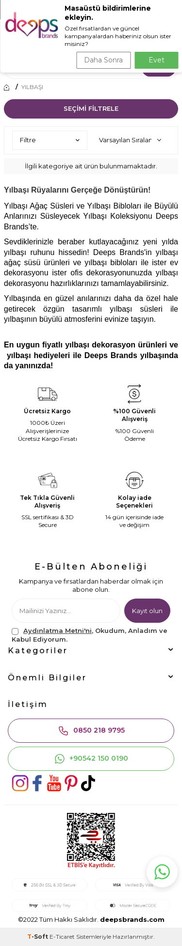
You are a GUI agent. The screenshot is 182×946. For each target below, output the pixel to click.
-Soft (38, 936)
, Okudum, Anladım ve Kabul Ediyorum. (89, 635)
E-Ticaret (62, 936)
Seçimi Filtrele (91, 108)
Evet (157, 60)
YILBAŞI (32, 87)
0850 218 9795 (91, 730)
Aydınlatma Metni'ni (57, 630)
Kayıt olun (147, 611)
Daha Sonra (103, 60)
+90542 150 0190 (91, 759)
